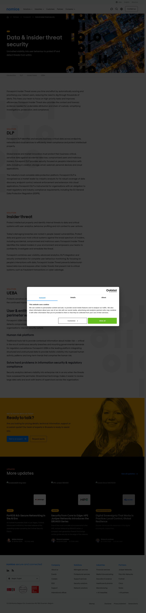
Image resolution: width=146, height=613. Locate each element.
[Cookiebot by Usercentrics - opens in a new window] (108, 290)
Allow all (102, 321)
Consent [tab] (42, 298)
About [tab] (104, 297)
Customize (73, 321)
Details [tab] (73, 297)
